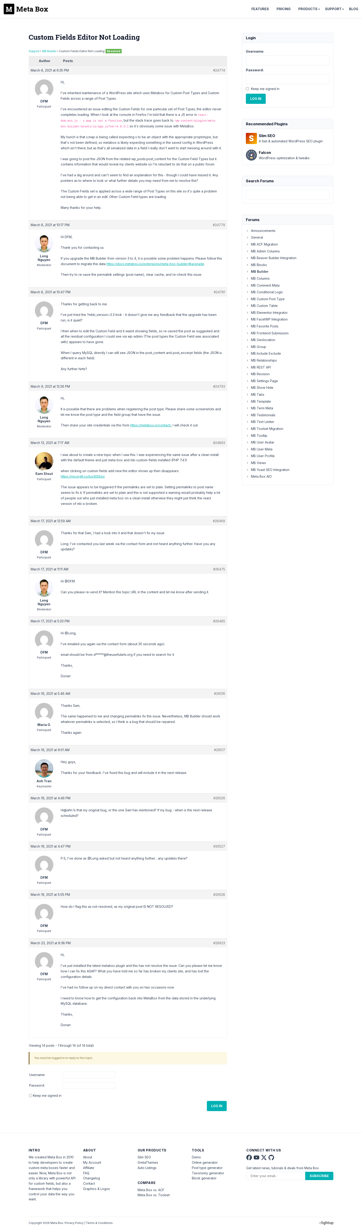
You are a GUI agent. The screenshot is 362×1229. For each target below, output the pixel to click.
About (87, 1157)
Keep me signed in (47, 1095)
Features (260, 9)
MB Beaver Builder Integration (271, 258)
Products (307, 9)
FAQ (86, 1173)
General (254, 237)
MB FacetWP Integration (267, 319)
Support (333, 9)
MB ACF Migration (262, 244)
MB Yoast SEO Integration (268, 470)
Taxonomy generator (208, 1173)
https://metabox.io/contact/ (150, 425)
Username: (37, 1075)
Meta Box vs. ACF (151, 1190)
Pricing (284, 9)
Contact (89, 1183)
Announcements (260, 231)
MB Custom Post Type (265, 299)
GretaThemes (148, 1162)
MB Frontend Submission (267, 333)
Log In (216, 1106)
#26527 (219, 846)
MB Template (258, 401)
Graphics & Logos (96, 1189)
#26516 (219, 693)
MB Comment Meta (263, 285)
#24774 (219, 70)
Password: (37, 1085)
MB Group (256, 347)
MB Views (256, 463)
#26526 (219, 798)
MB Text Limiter (260, 422)
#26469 (219, 521)
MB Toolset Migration (264, 429)
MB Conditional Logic (264, 292)
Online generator (205, 1162)
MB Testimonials (260, 415)
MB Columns (258, 278)
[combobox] (287, 195)
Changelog (91, 1178)
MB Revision (258, 374)
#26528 (219, 894)
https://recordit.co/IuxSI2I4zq (83, 476)
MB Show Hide (259, 388)
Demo (196, 1157)
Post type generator (207, 1168)
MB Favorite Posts (262, 326)
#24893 (219, 443)
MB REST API (258, 367)
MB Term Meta (259, 408)
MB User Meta (259, 449)
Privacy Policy (74, 1223)
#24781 (219, 292)
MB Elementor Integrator (267, 313)
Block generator (204, 1178)
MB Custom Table (262, 306)
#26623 (219, 943)
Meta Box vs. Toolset (154, 1195)
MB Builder (49, 51)
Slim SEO (144, 1157)
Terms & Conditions (99, 1223)
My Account (92, 1162)
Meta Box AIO (259, 476)
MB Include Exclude (263, 353)
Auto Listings (147, 1168)
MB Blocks (256, 265)
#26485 (219, 621)
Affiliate (88, 1168)
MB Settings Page (262, 381)
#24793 (219, 386)
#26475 (219, 569)
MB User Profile (260, 456)
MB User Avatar (260, 442)
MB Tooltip (256, 436)
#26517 (219, 750)
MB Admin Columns (263, 251)
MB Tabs (255, 394)
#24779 (219, 225)
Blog (353, 9)
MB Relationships (261, 360)
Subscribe (319, 1176)
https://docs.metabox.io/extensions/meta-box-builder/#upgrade (155, 264)
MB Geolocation (260, 340)
